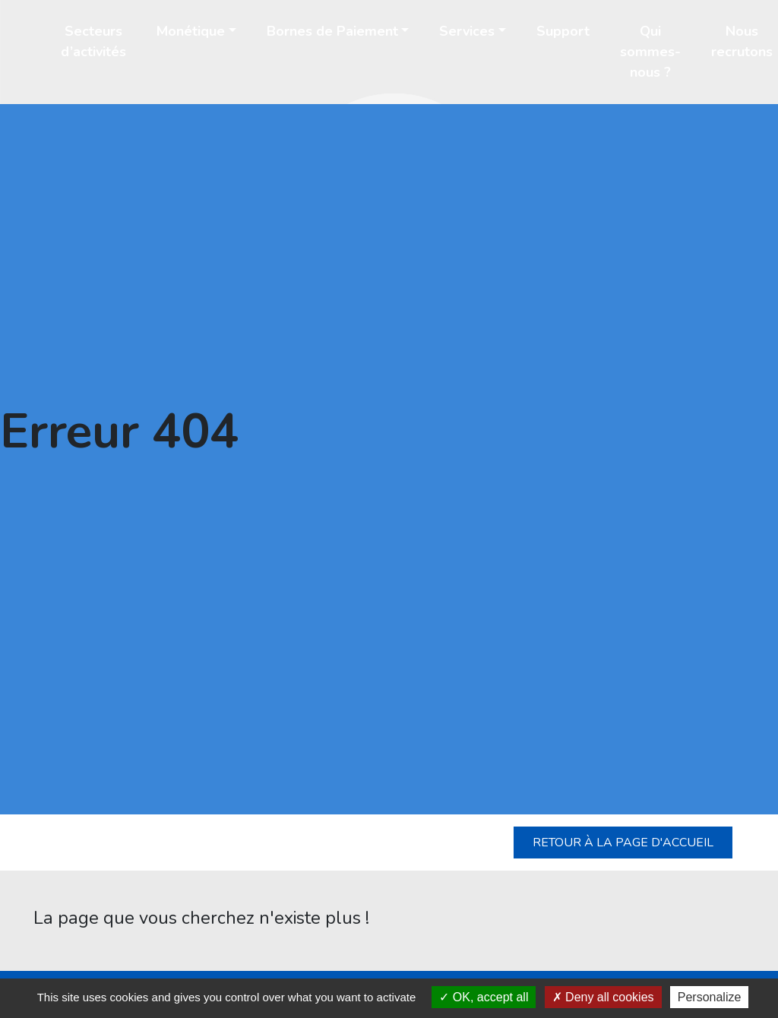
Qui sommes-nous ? (650, 51)
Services (467, 31)
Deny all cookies (603, 997)
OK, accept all (483, 997)
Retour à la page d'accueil (623, 842)
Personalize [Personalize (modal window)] (710, 997)
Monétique (191, 31)
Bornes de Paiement (332, 31)
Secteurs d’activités (93, 41)
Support (563, 31)
